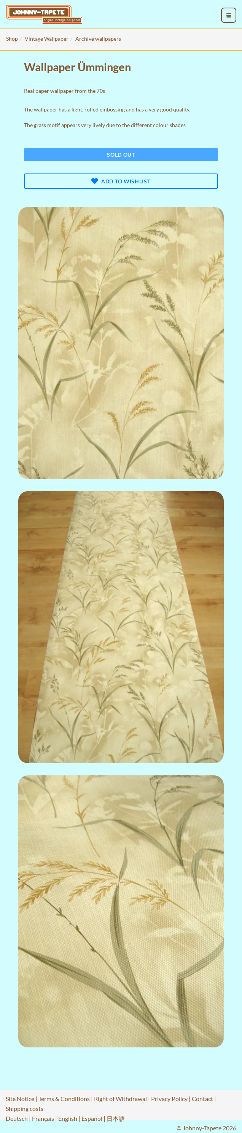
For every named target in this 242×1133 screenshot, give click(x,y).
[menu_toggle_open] (228, 15)
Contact (202, 1098)
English (67, 1118)
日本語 (116, 1118)
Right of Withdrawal (120, 1098)
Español (91, 1118)
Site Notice (20, 1098)
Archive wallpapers (98, 38)
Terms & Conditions (64, 1098)
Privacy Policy (169, 1098)
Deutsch (17, 1118)
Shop (12, 38)
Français (43, 1118)
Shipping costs (24, 1108)
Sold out (121, 154)
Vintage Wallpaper (46, 38)
